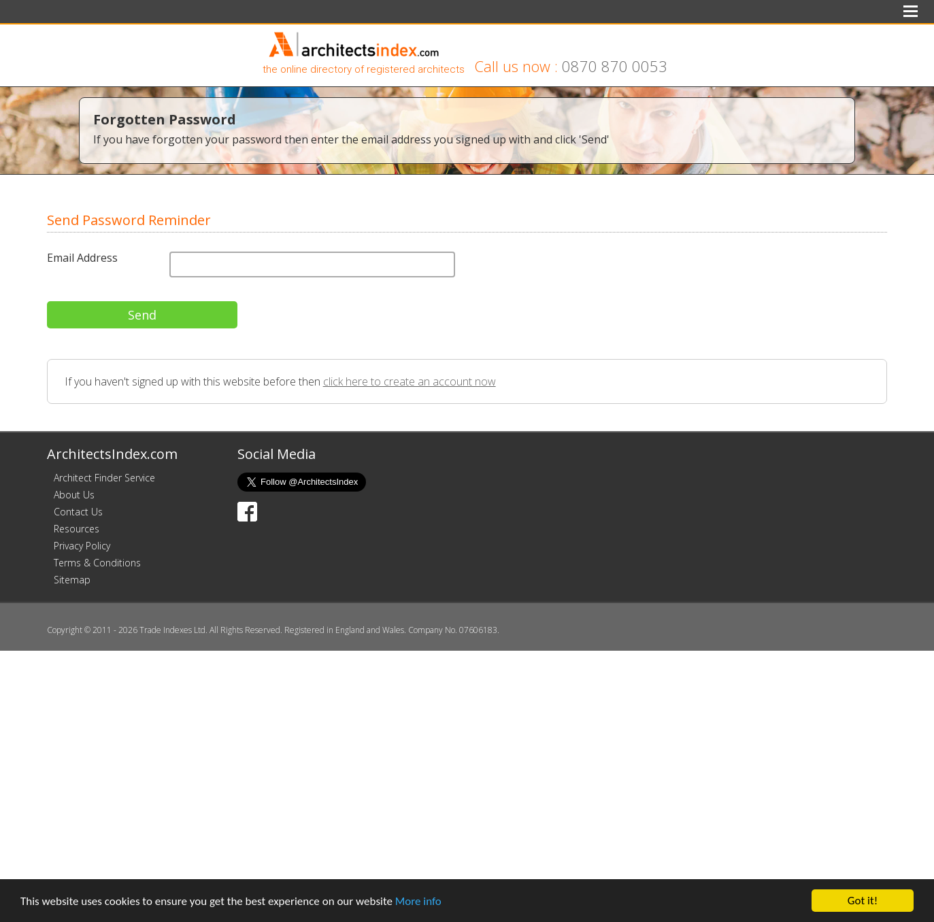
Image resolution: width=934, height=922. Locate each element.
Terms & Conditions (97, 562)
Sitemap (72, 579)
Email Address (82, 257)
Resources (76, 528)
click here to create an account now (409, 381)
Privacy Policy (82, 545)
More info (418, 901)
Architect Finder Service (104, 477)
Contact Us (78, 511)
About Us (74, 494)
